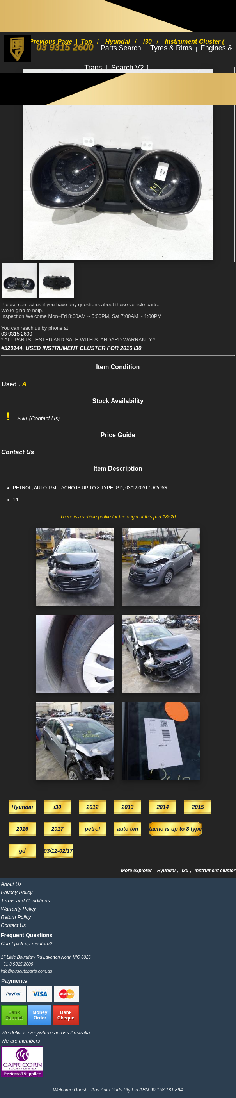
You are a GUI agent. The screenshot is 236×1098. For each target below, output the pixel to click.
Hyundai (167, 870)
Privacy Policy (16, 892)
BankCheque (66, 1015)
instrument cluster (215, 870)
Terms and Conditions (25, 900)
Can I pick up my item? (26, 943)
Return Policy (16, 917)
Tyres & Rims (172, 48)
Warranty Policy (18, 909)
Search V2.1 (130, 67)
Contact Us (13, 925)
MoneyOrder (39, 1015)
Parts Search (122, 48)
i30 (186, 870)
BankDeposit (14, 1015)
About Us (11, 884)
